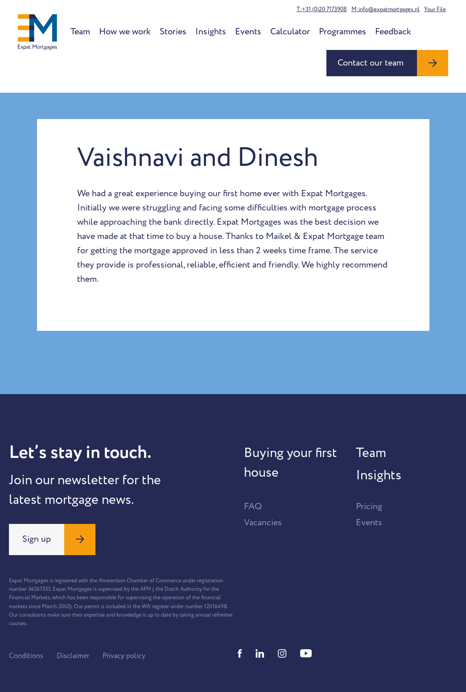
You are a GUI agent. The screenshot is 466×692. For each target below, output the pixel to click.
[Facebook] (240, 653)
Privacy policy (124, 656)
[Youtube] (306, 653)
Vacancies (263, 522)
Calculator (290, 31)
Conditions (26, 656)
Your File (435, 9)
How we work (125, 31)
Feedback (393, 31)
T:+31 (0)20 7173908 (322, 9)
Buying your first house (290, 463)
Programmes (342, 31)
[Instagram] (282, 653)
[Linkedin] (260, 653)
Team (80, 31)
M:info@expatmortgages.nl (385, 9)
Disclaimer (73, 656)
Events (248, 31)
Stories (173, 31)
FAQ (253, 506)
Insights (210, 31)
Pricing (369, 506)
